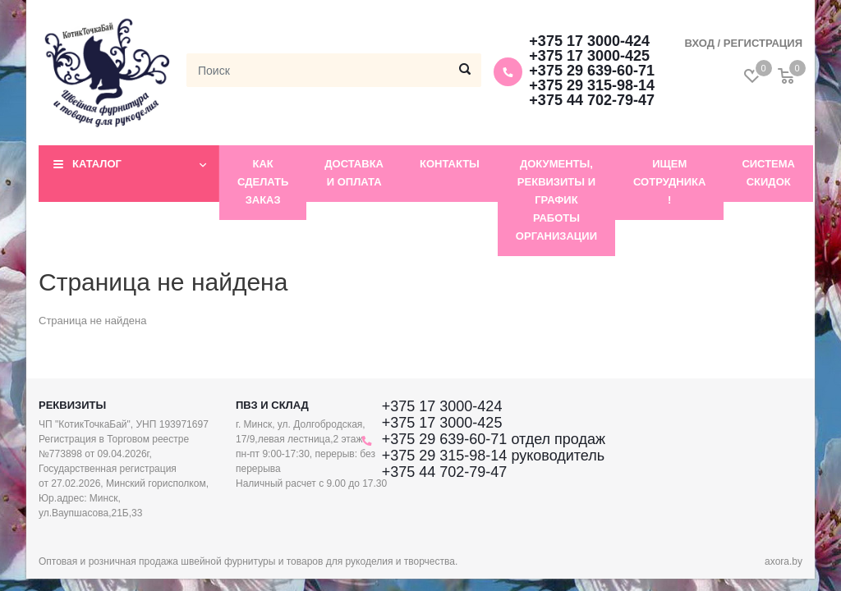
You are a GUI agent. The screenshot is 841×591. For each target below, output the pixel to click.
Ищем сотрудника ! (669, 182)
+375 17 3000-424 (589, 41)
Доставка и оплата (354, 173)
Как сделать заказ (262, 182)
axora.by (783, 561)
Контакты (450, 164)
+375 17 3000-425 (589, 55)
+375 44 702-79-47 (592, 100)
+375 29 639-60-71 (592, 70)
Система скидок (768, 173)
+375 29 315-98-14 (592, 85)
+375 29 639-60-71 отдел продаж (493, 439)
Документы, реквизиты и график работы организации (556, 200)
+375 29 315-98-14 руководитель (493, 455)
